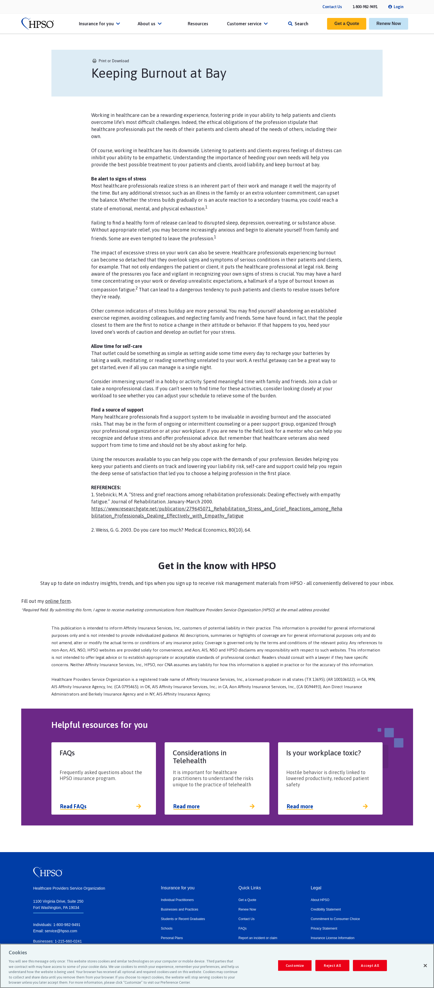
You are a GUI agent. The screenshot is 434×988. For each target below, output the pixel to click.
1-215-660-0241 (68, 941)
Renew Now (389, 23)
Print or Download (111, 60)
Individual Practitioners (177, 900)
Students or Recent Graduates (183, 919)
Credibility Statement (326, 909)
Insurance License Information (333, 938)
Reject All (332, 965)
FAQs (242, 928)
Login (399, 7)
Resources (198, 23)
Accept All (370, 965)
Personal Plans (172, 938)
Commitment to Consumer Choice (335, 919)
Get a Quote (346, 23)
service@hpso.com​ (61, 931)
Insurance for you (100, 23)
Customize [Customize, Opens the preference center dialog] (295, 965)
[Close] (425, 965)
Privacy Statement (324, 928)
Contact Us (332, 7)
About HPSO (320, 900)
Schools (167, 928)
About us (150, 23)
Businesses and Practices (179, 909)
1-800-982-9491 (365, 7)
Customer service (248, 23)
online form (58, 601)
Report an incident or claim (257, 938)
